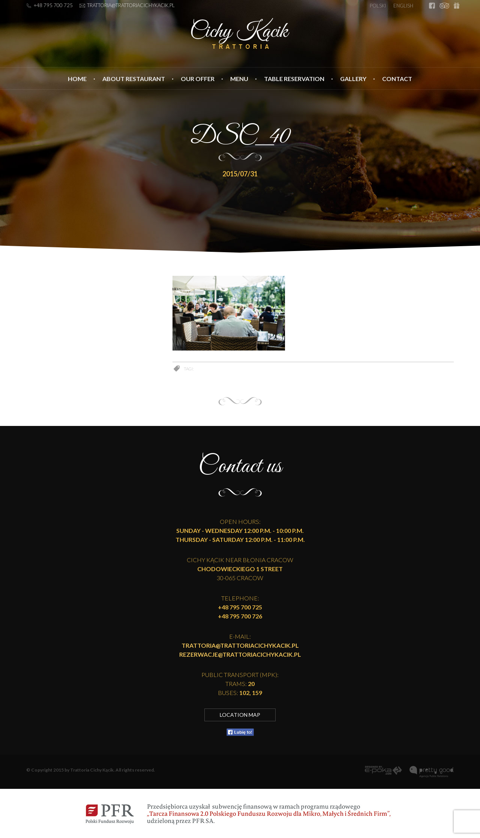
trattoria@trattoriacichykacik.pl (131, 5)
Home (77, 78)
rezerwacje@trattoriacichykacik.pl (240, 654)
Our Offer (197, 78)
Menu (239, 78)
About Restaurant (133, 78)
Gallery (353, 78)
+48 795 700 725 (53, 5)
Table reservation (294, 78)
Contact (397, 78)
